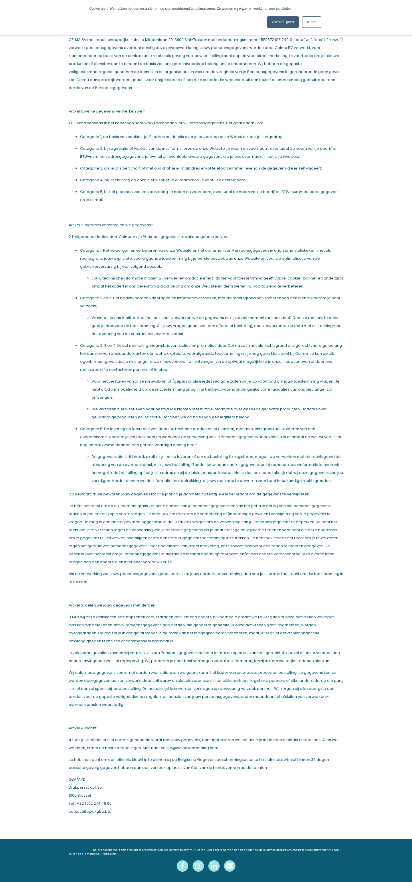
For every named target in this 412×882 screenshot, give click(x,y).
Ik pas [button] (311, 22)
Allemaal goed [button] (283, 22)
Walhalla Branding (81, 849)
